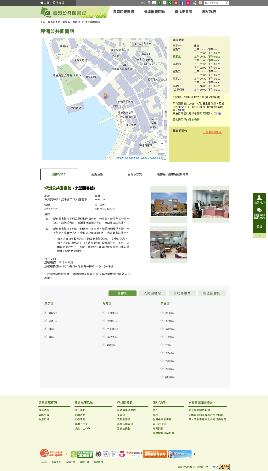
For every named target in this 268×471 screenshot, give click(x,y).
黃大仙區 (113, 337)
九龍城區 (113, 329)
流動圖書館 (124, 419)
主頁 (46, 2)
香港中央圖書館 (126, 410)
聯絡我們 (98, 462)
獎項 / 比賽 (81, 424)
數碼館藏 (43, 415)
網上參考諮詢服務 (199, 410)
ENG (143, 2)
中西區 (53, 313)
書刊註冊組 (159, 424)
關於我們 (209, 12)
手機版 (60, 2)
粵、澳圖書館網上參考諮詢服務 (207, 419)
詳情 (181, 110)
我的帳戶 (259, 202)
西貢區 (169, 369)
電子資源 (43, 410)
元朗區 (169, 337)
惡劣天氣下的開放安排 (186, 119)
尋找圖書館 (183, 12)
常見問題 (158, 428)
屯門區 (169, 329)
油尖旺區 (113, 321)
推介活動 (80, 410)
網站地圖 (84, 462)
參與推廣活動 (154, 12)
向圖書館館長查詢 (259, 216)
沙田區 (169, 361)
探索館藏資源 (123, 12)
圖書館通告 (124, 428)
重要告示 (56, 462)
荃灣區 (169, 321)
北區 (168, 345)
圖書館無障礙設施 (163, 433)
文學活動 (80, 419)
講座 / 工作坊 (83, 428)
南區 (52, 337)
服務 (155, 415)
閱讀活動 (80, 415)
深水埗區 (113, 313)
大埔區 (169, 353)
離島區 (66, 21)
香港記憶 (43, 419)
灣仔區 (53, 321)
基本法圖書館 (125, 424)
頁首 (259, 226)
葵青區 (169, 313)
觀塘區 (111, 345)
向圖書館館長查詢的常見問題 (206, 415)
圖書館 (76, 21)
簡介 (155, 410)
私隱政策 (70, 462)
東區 (52, 329)
